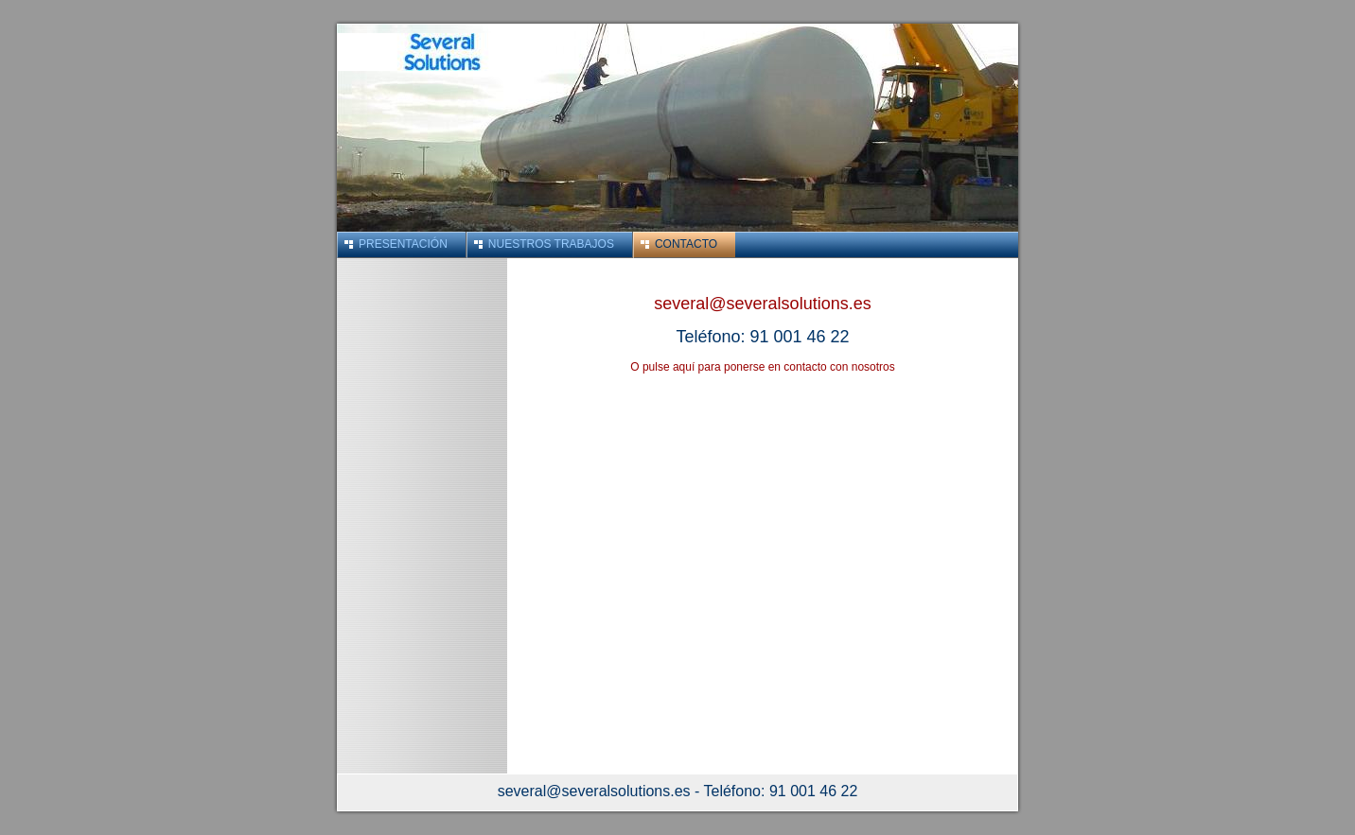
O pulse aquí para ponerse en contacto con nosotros (762, 367)
